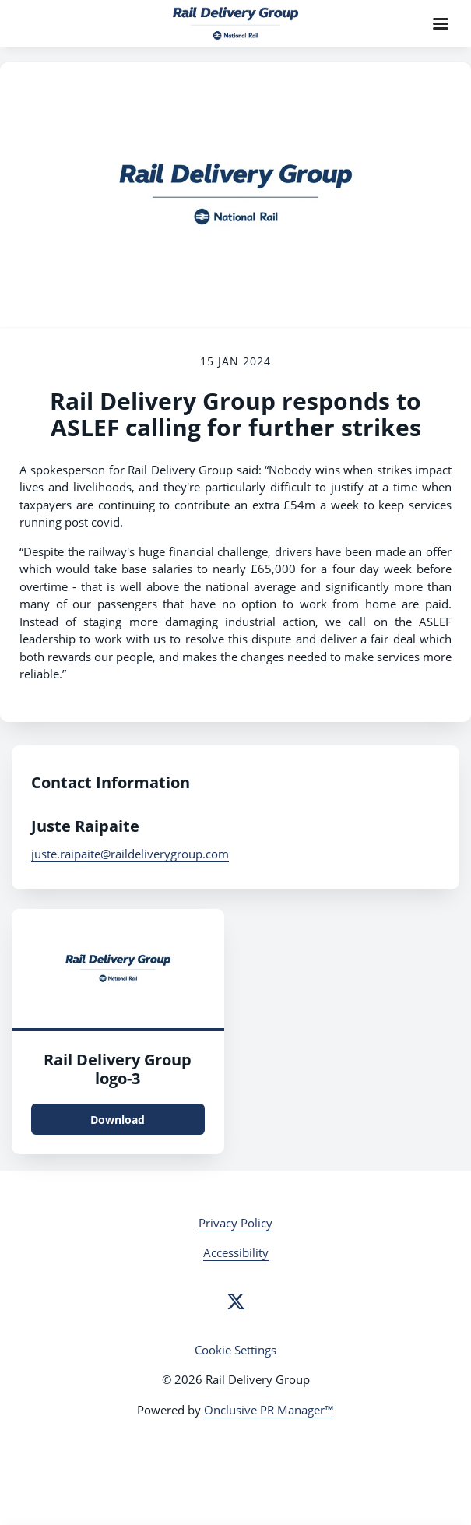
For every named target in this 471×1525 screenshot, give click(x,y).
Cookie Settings (235, 1350)
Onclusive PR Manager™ (269, 1410)
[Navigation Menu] (440, 23)
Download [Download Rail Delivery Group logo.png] (117, 1119)
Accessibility (236, 1252)
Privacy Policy (235, 1223)
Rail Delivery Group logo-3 (118, 1069)
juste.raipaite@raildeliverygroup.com (130, 853)
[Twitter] (235, 1301)
